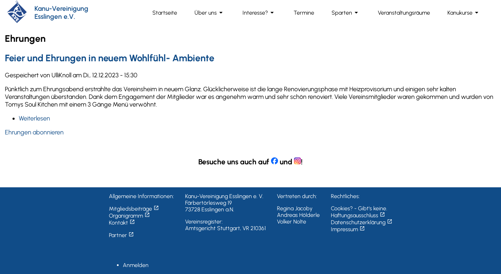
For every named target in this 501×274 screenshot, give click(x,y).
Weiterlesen (34, 118)
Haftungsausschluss (358, 215)
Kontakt (122, 222)
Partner (121, 235)
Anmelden (136, 265)
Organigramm (129, 215)
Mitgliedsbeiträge (134, 208)
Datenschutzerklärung (361, 222)
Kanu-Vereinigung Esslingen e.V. (61, 13)
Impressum (348, 229)
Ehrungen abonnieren (34, 132)
